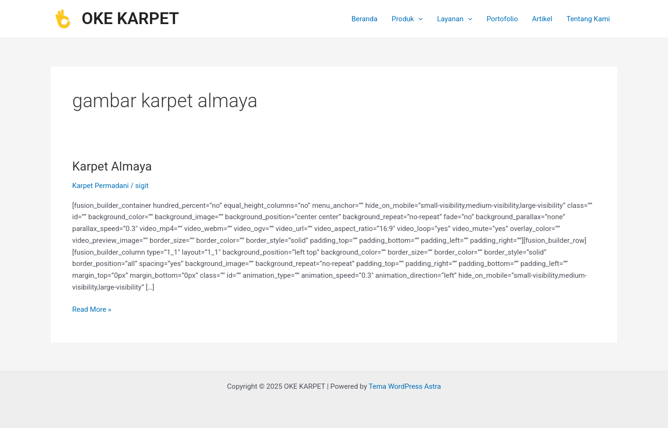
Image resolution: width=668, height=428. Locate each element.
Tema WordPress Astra (404, 386)
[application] (418, 19)
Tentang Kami (588, 19)
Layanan (454, 19)
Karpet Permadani (100, 185)
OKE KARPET (130, 18)
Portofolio (502, 19)
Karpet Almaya (112, 166)
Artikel (542, 19)
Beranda (364, 19)
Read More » (91, 309)
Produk (407, 19)
